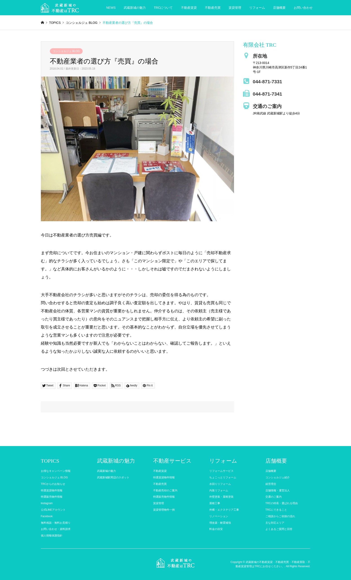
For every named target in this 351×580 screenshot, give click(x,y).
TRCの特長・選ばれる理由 (281, 503)
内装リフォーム (218, 490)
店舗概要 (279, 7)
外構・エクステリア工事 (224, 509)
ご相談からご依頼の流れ (280, 516)
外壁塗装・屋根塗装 (221, 496)
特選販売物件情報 (51, 496)
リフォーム (257, 7)
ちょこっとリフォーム (222, 477)
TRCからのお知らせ (53, 484)
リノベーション (218, 516)
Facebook (47, 516)
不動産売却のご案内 (165, 490)
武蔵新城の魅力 (135, 7)
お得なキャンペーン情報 (56, 471)
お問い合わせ (303, 7)
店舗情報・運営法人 (277, 490)
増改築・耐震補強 (220, 522)
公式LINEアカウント (53, 509)
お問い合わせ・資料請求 (56, 529)
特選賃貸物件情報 (51, 490)
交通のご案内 (273, 496)
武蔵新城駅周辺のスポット (113, 477)
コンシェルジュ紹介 (277, 477)
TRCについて (163, 7)
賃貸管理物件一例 (164, 509)
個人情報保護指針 (51, 535)
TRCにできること (276, 509)
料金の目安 (216, 529)
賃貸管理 (235, 7)
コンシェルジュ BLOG (66, 51)
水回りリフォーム (220, 484)
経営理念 (270, 484)
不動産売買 (213, 7)
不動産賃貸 (189, 7)
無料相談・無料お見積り (56, 522)
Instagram (47, 503)
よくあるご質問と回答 (278, 529)
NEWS (111, 7)
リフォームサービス (221, 471)
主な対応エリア (274, 522)
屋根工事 (214, 503)
